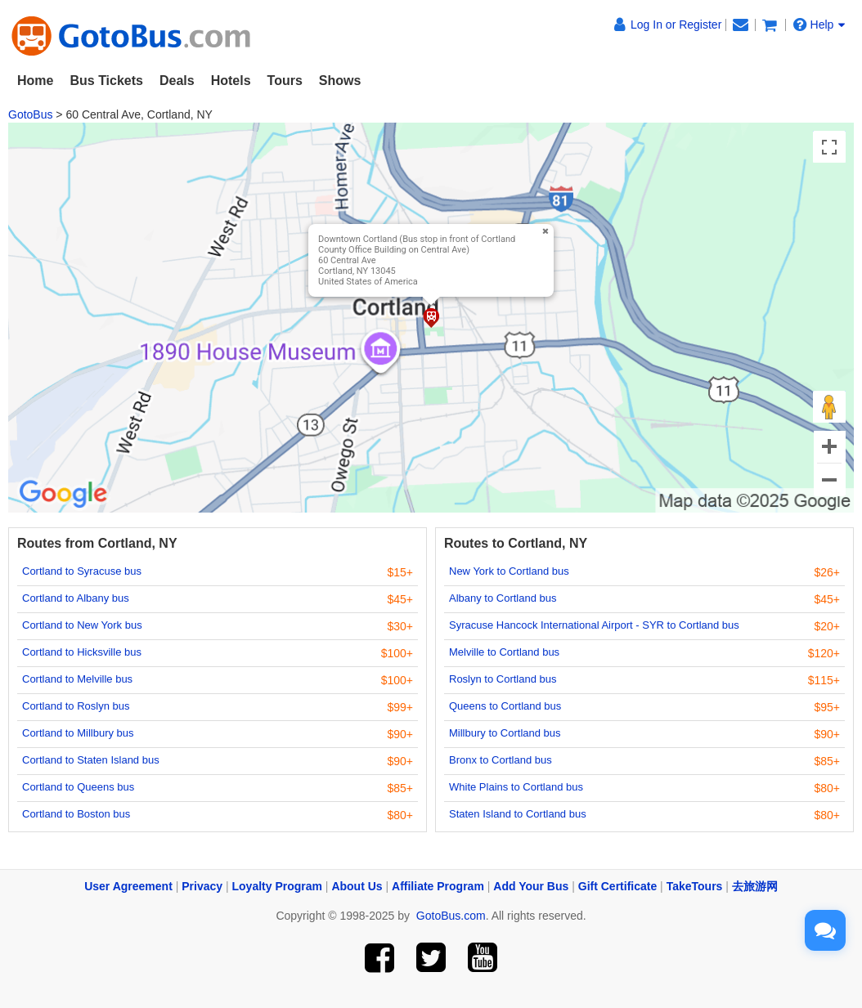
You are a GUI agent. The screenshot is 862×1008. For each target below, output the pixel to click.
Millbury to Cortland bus (505, 733)
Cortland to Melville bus (77, 679)
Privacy (202, 886)
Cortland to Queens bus (78, 787)
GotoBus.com (451, 915)
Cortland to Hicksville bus (81, 652)
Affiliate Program (438, 886)
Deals (177, 80)
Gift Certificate (617, 886)
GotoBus (30, 114)
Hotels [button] (231, 80)
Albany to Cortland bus (503, 598)
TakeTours (695, 886)
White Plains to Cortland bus (516, 787)
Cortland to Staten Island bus (90, 760)
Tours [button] (285, 80)
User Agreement (128, 886)
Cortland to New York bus (82, 625)
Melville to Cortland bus (504, 652)
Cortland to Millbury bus (78, 733)
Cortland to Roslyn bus (76, 706)
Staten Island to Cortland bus (517, 814)
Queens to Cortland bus (505, 706)
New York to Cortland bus (509, 571)
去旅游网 (755, 886)
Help (819, 24)
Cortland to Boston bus (76, 814)
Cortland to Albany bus (75, 598)
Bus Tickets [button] (106, 80)
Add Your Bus (530, 886)
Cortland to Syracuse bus (81, 571)
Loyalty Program (277, 886)
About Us (356, 886)
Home (35, 80)
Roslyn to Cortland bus (503, 679)
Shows (340, 80)
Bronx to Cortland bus (500, 760)
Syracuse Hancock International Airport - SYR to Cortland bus (594, 625)
